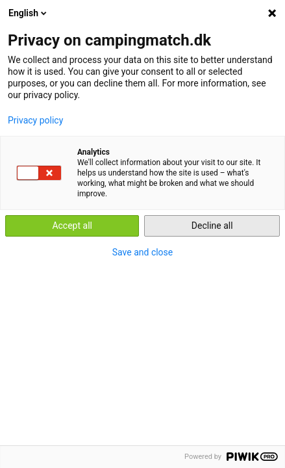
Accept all (72, 225)
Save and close (142, 252)
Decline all (212, 225)
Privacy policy (35, 120)
